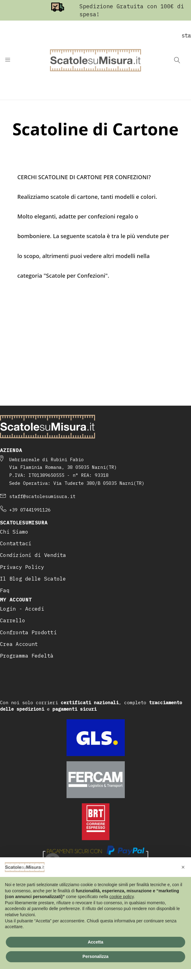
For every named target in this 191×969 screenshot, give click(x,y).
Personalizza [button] (95, 956)
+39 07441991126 (30, 510)
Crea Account (19, 644)
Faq (5, 590)
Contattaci (16, 543)
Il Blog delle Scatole (33, 578)
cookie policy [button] (121, 896)
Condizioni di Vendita (33, 555)
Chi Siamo (14, 531)
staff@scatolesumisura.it (42, 496)
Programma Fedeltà (27, 655)
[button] (183, 867)
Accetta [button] (95, 942)
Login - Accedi (22, 608)
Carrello (12, 620)
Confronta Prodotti (28, 632)
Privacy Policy (22, 567)
